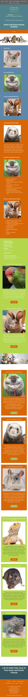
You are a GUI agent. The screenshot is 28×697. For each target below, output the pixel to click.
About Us (6, 1)
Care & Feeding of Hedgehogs (14, 372)
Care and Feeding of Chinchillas (14, 466)
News (10, 3)
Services (10, 1)
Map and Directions (14, 12)
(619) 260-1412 (14, 10)
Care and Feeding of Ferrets (14, 419)
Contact (17, 3)
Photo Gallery (23, 1)
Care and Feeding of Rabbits (14, 308)
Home (2, 1)
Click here (9, 192)
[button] (14, 302)
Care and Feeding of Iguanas (14, 613)
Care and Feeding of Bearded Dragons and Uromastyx (14, 519)
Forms (14, 3)
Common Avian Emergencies (14, 264)
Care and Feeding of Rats (14, 566)
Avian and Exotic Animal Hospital (14, 25)
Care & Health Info (17, 1)
